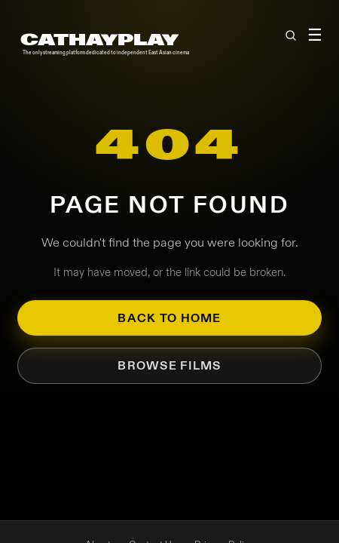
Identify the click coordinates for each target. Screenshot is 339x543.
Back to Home (169, 318)
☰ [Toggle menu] (314, 35)
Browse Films (169, 365)
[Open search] (290, 35)
